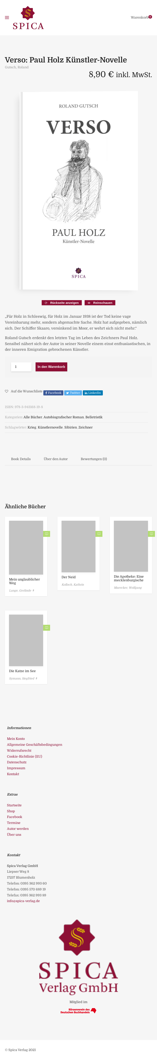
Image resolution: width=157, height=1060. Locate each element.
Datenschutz (17, 762)
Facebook (14, 817)
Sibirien (70, 427)
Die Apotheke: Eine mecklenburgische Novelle (129, 580)
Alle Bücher (33, 417)
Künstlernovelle (50, 427)
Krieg (32, 427)
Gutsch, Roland (17, 67)
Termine (13, 823)
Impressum (16, 768)
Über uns (14, 835)
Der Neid (69, 577)
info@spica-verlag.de (23, 901)
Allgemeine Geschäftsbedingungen (34, 745)
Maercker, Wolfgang (128, 587)
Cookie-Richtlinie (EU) (24, 756)
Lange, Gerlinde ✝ (21, 590)
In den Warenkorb (51, 367)
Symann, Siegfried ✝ (23, 678)
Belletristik (94, 417)
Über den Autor (56, 459)
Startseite (14, 805)
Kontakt (13, 774)
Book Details (21, 459)
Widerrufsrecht (19, 751)
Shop (11, 811)
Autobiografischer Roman (64, 417)
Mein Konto (16, 739)
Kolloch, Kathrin (73, 584)
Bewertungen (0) (94, 459)
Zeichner (85, 427)
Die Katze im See (22, 671)
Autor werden (18, 829)
